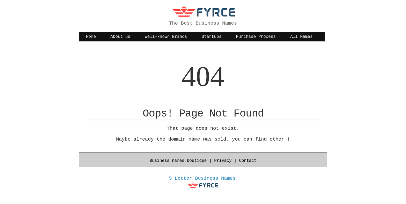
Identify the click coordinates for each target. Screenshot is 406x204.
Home (91, 36)
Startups (211, 36)
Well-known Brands (166, 36)
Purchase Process (256, 36)
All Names (301, 36)
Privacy (222, 160)
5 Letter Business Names (202, 178)
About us (120, 36)
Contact (247, 160)
